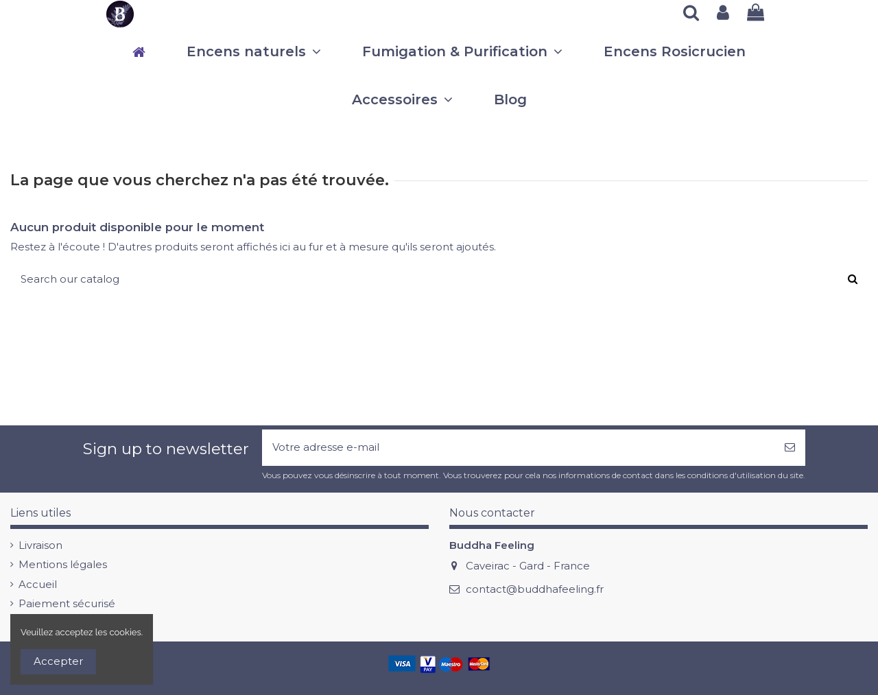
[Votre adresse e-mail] (518, 447)
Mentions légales (63, 564)
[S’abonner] (789, 447)
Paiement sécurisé (67, 603)
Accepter (58, 661)
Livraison (40, 545)
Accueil (38, 584)
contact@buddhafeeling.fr (535, 589)
